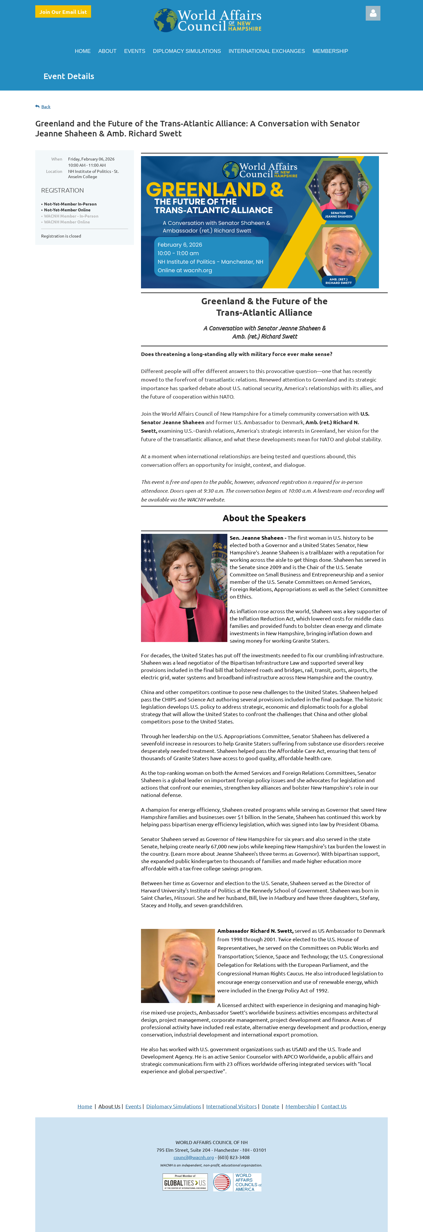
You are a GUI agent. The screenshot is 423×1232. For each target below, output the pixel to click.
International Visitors (231, 1106)
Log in (373, 13)
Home (85, 1106)
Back (46, 106)
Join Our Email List (63, 11)
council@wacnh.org (194, 1157)
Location (54, 171)
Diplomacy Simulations (173, 1106)
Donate (270, 1106)
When (56, 158)
